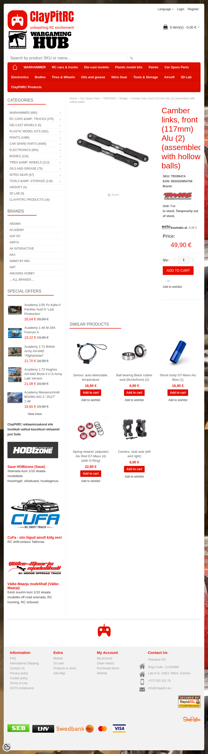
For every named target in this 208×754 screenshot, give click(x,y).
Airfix (14, 242)
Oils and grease (93, 77)
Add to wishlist (172, 287)
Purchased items (108, 668)
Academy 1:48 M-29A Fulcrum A (39, 330)
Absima (15, 224)
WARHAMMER (35, 67)
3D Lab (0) (16, 193)
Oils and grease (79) (25, 168)
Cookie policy (19, 678)
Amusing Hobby (22, 273)
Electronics (20, 77)
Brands (58, 658)
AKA (12, 255)
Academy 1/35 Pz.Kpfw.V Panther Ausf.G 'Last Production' (42, 309)
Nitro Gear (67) (21, 175)
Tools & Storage (145, 77)
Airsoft (169, 77)
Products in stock (64, 668)
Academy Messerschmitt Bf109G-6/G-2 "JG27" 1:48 (42, 396)
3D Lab (186, 77)
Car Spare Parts (177, 67)
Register (193, 9)
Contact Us (17, 668)
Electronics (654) (24, 150)
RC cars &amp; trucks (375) (31, 119)
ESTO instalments (22, 688)
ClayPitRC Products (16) (29, 199)
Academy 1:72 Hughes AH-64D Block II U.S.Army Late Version (43, 374)
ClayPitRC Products (26, 87)
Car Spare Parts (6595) (27, 144)
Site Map (59, 673)
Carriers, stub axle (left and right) (134, 454)
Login (180, 9)
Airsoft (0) (18, 187)
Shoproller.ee (192, 719)
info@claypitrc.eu (159, 688)
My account (104, 658)
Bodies (40, 77)
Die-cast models (96, 67)
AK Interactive (21, 248)
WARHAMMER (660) (23, 112)
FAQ (13, 658)
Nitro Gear (119, 77)
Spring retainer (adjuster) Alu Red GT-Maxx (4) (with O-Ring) (91, 456)
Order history (105, 663)
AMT (12, 267)
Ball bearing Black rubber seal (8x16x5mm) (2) (134, 377)
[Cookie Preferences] (6, 747)
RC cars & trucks (65, 67)
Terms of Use (19, 683)
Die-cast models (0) (25, 125)
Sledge (123, 98)
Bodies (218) (19, 156)
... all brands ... (21, 279)
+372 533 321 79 (159, 680)
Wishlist (102, 673)
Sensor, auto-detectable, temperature (90, 377)
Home (73, 98)
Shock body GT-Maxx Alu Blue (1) (178, 377)
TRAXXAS (109, 98)
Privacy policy (19, 673)
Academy (16, 230)
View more (35, 414)
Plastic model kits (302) (28, 131)
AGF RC (15, 236)
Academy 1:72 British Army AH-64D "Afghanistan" (39, 351)
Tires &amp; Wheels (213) (29, 162)
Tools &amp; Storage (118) (31, 181)
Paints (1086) (19, 137)
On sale (58, 663)
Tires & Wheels (63, 77)
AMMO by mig (19, 261)
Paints (153, 67)
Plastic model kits (128, 67)
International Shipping (24, 663)
